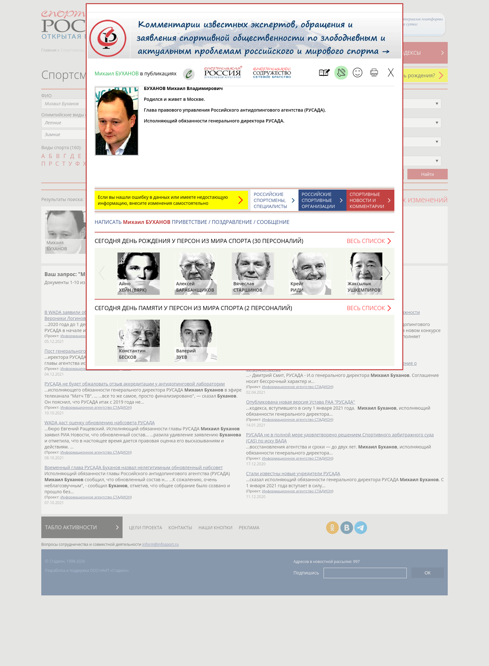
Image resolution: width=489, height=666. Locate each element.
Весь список (366, 241)
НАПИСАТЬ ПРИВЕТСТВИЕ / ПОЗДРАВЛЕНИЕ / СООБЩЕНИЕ (192, 222)
